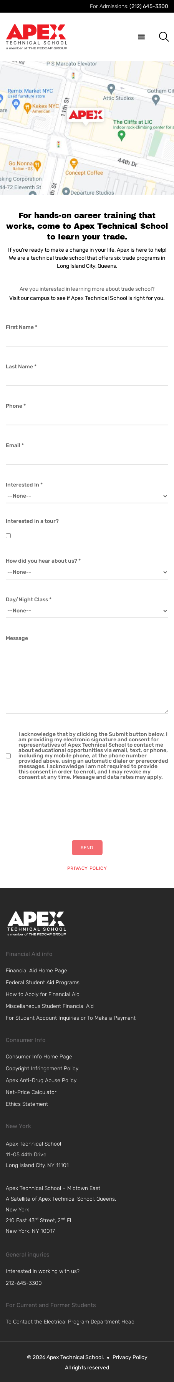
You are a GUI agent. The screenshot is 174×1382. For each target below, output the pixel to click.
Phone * (16, 406)
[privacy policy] (87, 867)
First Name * (21, 327)
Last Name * (21, 367)
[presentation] (64, 810)
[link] (36, 923)
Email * (15, 445)
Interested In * (24, 485)
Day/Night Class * (28, 599)
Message (17, 638)
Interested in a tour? (32, 521)
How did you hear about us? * (43, 561)
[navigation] (66, 1155)
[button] (141, 36)
